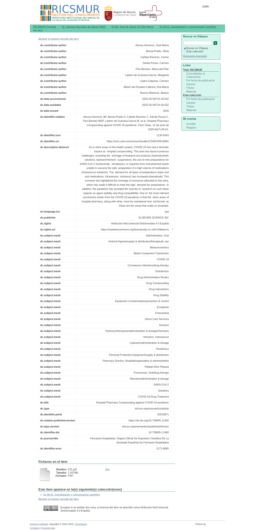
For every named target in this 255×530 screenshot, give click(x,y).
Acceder (191, 123)
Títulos (190, 87)
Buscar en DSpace (196, 48)
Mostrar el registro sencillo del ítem (58, 39)
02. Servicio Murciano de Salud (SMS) (84, 26)
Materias (191, 91)
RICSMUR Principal (44, 26)
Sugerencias (48, 528)
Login (205, 6)
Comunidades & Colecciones (195, 75)
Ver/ (107, 469)
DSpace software (39, 524)
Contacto (35, 528)
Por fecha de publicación (200, 80)
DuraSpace (81, 524)
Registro (191, 127)
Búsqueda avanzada (195, 56)
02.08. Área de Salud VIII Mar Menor (133, 26)
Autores (190, 84)
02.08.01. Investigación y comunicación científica (188, 26)
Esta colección (193, 51)
